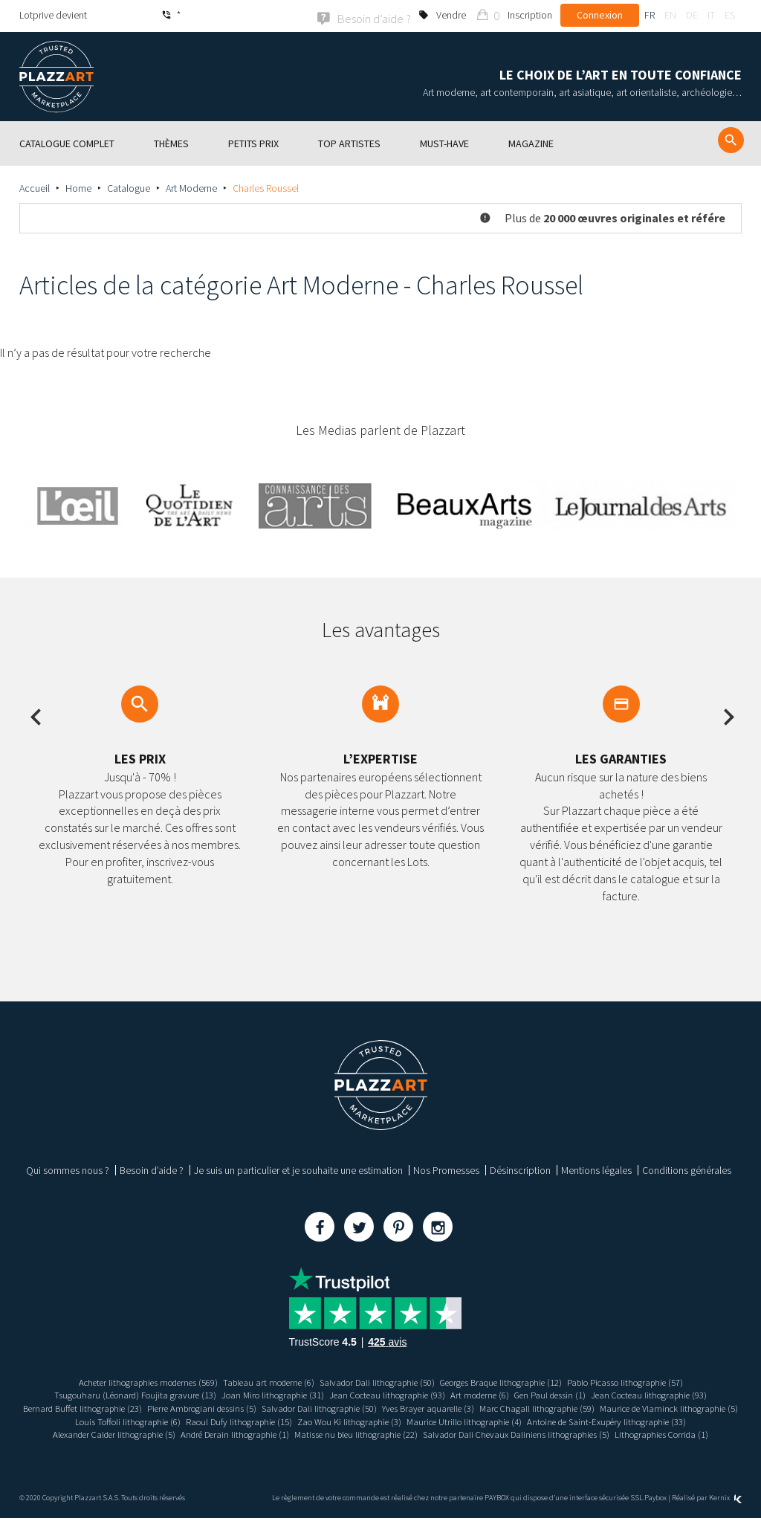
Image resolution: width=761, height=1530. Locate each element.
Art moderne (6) (487, 1394)
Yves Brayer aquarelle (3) (514, 1406)
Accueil (34, 186)
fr (649, 15)
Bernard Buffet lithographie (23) (131, 1406)
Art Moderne (191, 186)
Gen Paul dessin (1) (565, 1394)
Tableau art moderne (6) (255, 1380)
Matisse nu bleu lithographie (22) (605, 1432)
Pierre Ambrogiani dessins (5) (263, 1406)
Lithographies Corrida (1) (486, 1446)
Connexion (600, 15)
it (711, 15)
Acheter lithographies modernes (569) (121, 1380)
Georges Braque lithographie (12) (513, 1380)
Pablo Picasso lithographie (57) (654, 1380)
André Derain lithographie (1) (472, 1432)
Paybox (655, 1509)
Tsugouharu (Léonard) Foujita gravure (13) (109, 1394)
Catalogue (128, 186)
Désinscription (520, 1168)
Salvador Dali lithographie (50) (374, 1380)
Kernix (725, 1509)
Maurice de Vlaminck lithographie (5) (132, 1420)
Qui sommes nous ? (67, 1168)
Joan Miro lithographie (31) (258, 1394)
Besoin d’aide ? (152, 1168)
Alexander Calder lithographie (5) (338, 1432)
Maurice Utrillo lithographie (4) (641, 1420)
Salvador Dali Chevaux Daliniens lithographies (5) (326, 1446)
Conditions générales (686, 1168)
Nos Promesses (446, 1168)
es (730, 15)
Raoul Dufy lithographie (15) (394, 1420)
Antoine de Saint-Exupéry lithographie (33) (175, 1432)
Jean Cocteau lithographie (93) (385, 1394)
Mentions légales (596, 1168)
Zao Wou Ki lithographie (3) (515, 1420)
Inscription (530, 15)
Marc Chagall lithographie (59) (633, 1406)
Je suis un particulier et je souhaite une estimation (298, 1168)
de (692, 15)
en (670, 15)
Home (78, 186)
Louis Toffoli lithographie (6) (272, 1420)
